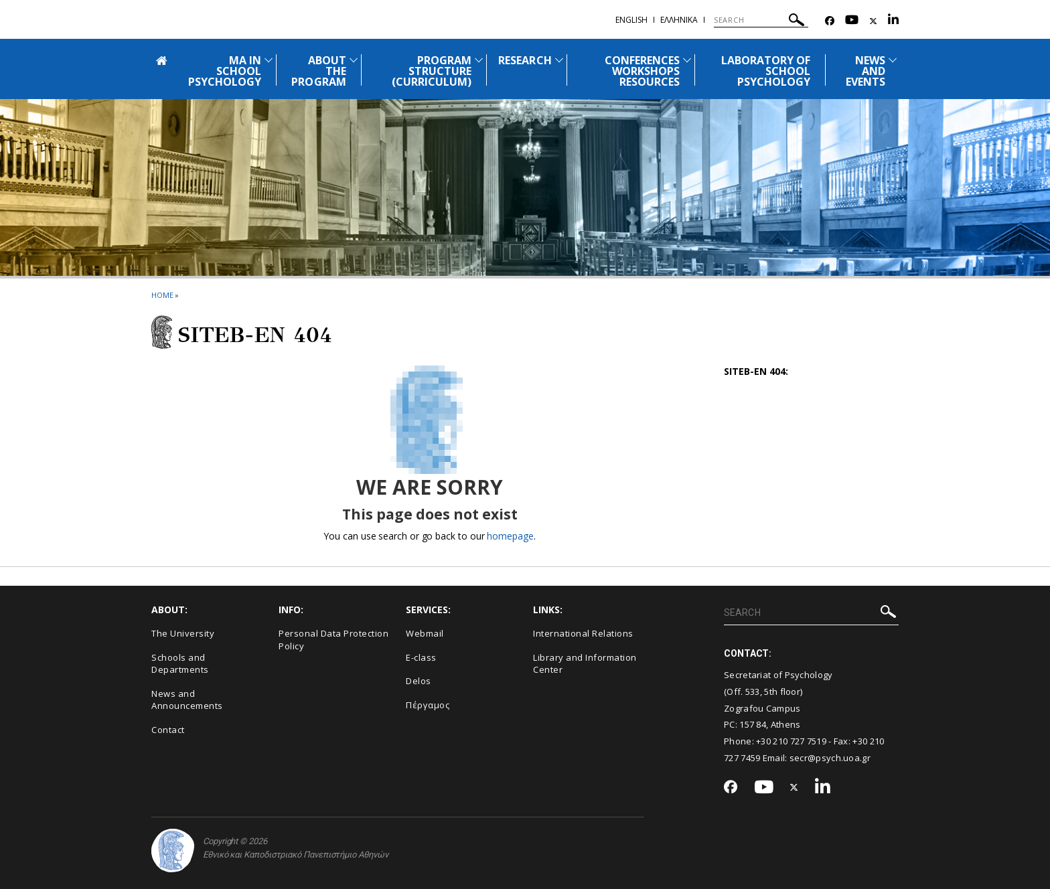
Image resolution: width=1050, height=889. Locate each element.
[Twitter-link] (873, 21)
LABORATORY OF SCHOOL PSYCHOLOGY (766, 71)
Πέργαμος (427, 705)
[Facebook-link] (829, 21)
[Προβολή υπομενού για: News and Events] (892, 60)
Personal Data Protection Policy (333, 639)
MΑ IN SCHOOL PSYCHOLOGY (225, 71)
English (631, 19)
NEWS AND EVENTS (865, 71)
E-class (421, 657)
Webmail (425, 633)
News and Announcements (187, 700)
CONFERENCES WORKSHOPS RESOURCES (642, 71)
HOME (162, 295)
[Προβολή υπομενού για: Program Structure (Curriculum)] (478, 60)
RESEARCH (524, 60)
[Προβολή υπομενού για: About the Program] (353, 60)
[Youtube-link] (851, 21)
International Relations (583, 633)
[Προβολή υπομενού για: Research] (559, 60)
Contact (168, 730)
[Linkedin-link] (893, 21)
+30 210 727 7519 (791, 741)
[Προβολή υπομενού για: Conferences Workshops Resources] (687, 60)
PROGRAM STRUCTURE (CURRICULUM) (432, 71)
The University (182, 633)
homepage (510, 536)
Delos (418, 681)
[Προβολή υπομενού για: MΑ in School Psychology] (268, 60)
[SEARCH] (761, 20)
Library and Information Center (585, 663)
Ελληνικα (679, 19)
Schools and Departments (180, 663)
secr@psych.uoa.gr (830, 758)
